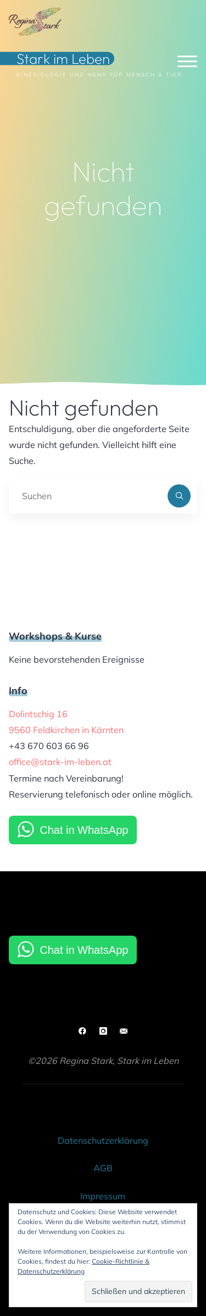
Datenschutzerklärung (103, 1140)
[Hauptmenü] (187, 62)
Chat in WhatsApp (84, 830)
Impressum (102, 1196)
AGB (103, 1167)
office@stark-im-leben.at (60, 761)
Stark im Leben (63, 59)
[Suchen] (179, 495)
